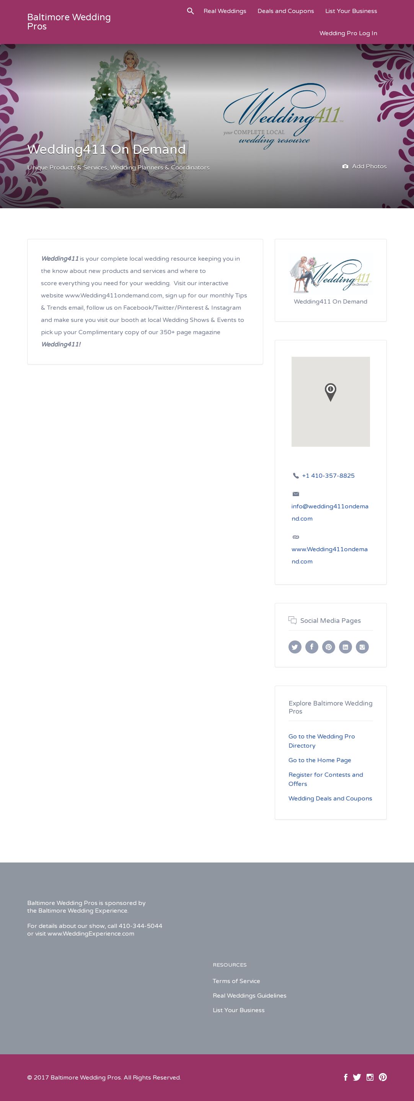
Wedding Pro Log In (348, 33)
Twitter (357, 1077)
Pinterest (383, 1077)
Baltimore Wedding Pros (69, 22)
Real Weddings (225, 11)
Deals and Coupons (286, 11)
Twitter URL (295, 646)
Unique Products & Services (67, 168)
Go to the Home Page (319, 760)
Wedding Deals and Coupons (330, 798)
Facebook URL (311, 646)
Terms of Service (236, 981)
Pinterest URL (328, 646)
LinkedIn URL (345, 646)
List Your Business (351, 11)
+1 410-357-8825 (328, 476)
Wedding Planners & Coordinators (160, 168)
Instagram (370, 1077)
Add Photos (364, 167)
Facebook (345, 1077)
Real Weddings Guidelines (250, 996)
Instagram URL (362, 646)
